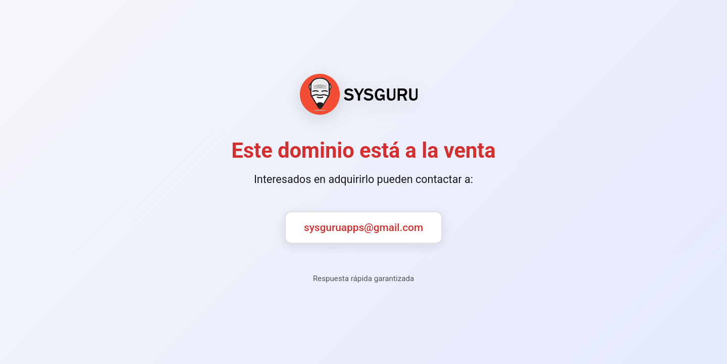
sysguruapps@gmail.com (363, 227)
